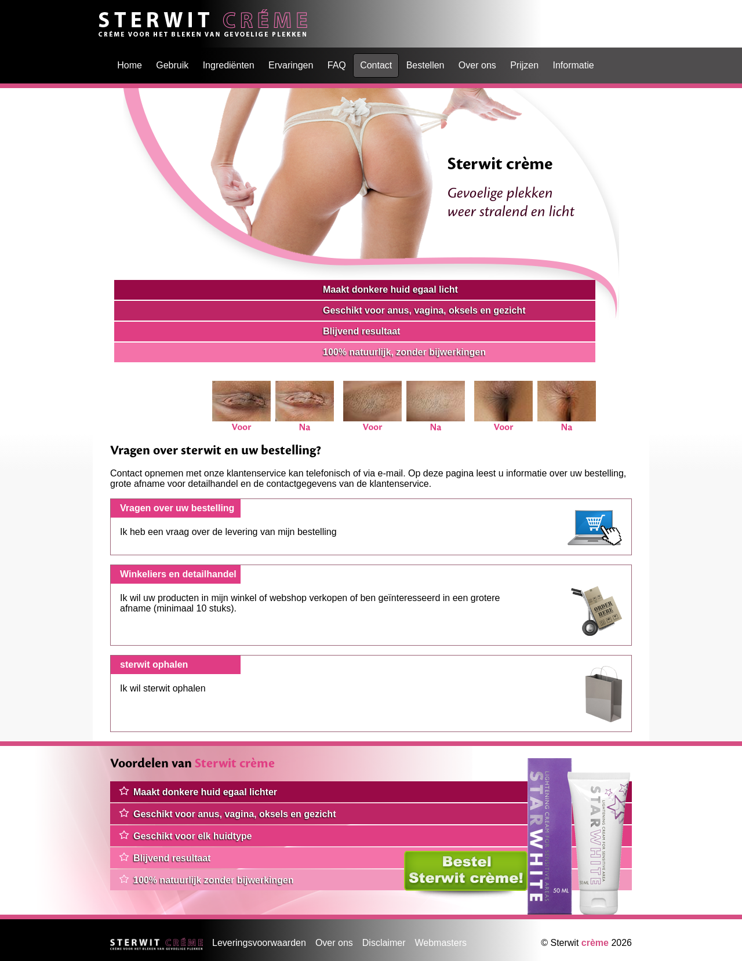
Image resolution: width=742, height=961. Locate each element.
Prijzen (524, 65)
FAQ (337, 65)
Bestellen (425, 65)
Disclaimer (384, 943)
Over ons (477, 65)
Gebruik (172, 65)
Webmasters (440, 943)
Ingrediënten (228, 65)
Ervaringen (290, 65)
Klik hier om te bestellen (453, 856)
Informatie (573, 65)
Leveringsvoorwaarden (259, 943)
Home (111, 14)
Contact (376, 65)
